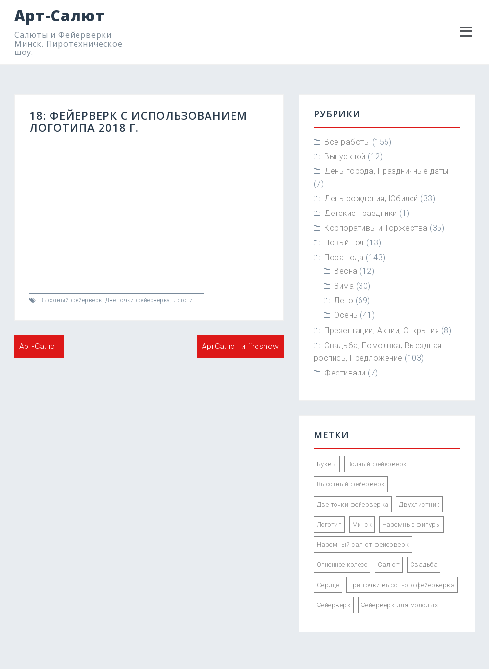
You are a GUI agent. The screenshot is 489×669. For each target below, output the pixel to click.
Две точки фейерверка (137, 300)
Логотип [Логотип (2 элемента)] (329, 524)
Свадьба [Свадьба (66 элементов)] (424, 564)
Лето (343, 300)
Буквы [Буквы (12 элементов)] (327, 464)
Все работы (347, 142)
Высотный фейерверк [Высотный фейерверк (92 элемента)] (351, 484)
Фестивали (345, 372)
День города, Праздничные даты (386, 171)
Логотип (185, 300)
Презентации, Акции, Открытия (381, 330)
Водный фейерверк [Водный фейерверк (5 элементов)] (377, 464)
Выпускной (345, 156)
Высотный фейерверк (70, 300)
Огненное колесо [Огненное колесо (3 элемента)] (342, 564)
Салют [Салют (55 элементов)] (389, 564)
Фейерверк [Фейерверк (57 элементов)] (334, 605)
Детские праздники (360, 213)
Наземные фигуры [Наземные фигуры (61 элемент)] (411, 524)
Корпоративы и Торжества (376, 228)
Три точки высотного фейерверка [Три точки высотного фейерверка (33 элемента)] (402, 585)
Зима (344, 286)
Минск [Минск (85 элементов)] (362, 524)
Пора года (344, 257)
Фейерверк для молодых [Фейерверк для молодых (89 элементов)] (399, 605)
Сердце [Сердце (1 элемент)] (328, 585)
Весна (346, 271)
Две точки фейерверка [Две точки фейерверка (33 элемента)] (353, 504)
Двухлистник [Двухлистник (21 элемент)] (419, 504)
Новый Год (344, 242)
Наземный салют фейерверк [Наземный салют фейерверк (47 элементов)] (363, 544)
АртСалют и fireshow (240, 346)
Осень (346, 315)
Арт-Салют (59, 15)
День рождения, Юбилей (371, 198)
